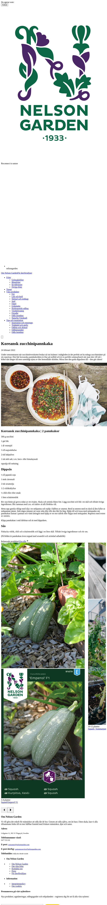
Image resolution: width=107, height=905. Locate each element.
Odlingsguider (18, 330)
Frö (13, 294)
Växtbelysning (18, 311)
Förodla (15, 313)
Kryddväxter (17, 284)
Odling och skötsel (19, 327)
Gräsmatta (16, 306)
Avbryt (4, 5)
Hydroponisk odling (20, 308)
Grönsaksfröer (18, 280)
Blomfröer (16, 282)
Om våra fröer (18, 866)
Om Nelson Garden (9, 273)
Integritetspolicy (18, 884)
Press (14, 871)
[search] (2, 337)
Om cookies (17, 886)
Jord (13, 301)
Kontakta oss (17, 869)
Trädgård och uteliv (20, 325)
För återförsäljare (24, 273)
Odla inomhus (17, 315)
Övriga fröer (17, 287)
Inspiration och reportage (22, 323)
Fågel (14, 304)
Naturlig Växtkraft (19, 318)
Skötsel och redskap (20, 299)
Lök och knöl (17, 296)
